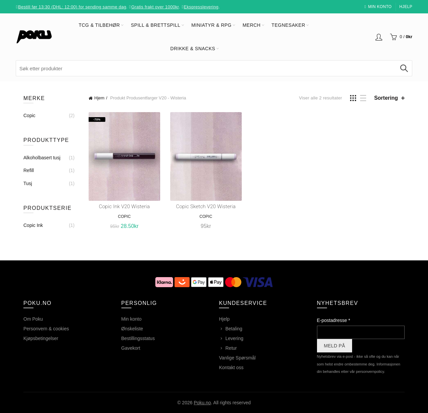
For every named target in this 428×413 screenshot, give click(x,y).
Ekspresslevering (201, 6)
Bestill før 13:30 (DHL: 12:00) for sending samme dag (72, 6)
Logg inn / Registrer (379, 37)
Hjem (99, 97)
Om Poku (33, 319)
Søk (404, 68)
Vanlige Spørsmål (237, 357)
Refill (28, 170)
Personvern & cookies (46, 328)
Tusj (27, 183)
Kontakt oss (231, 367)
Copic (124, 216)
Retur (231, 348)
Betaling (233, 328)
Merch (251, 25)
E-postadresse (333, 320)
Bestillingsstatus (138, 338)
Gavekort (130, 348)
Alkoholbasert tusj (42, 157)
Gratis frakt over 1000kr (155, 6)
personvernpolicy (370, 371)
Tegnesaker (288, 25)
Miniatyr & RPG (211, 25)
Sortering (386, 98)
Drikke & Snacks (192, 48)
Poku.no (202, 402)
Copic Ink (33, 225)
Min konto (378, 6)
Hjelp (405, 6)
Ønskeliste (132, 328)
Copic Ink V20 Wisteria (124, 206)
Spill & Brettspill (156, 25)
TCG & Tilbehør (99, 25)
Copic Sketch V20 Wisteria (206, 206)
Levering (234, 338)
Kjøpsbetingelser (40, 338)
